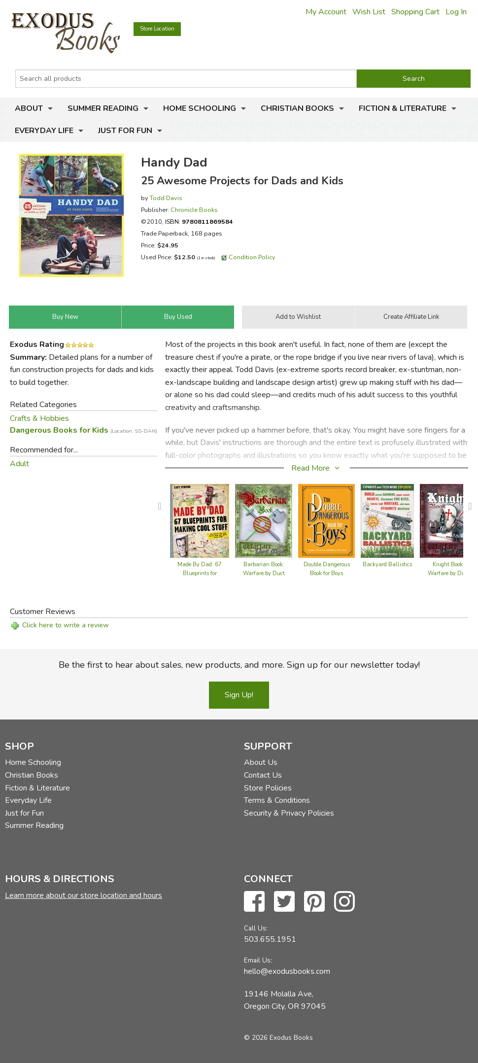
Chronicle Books (194, 210)
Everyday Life (44, 130)
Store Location (157, 29)
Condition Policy (252, 257)
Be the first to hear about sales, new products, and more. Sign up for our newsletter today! (239, 665)
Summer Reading (103, 108)
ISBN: (199, 221)
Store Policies (268, 788)
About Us (260, 762)
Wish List (368, 11)
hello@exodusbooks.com (287, 971)
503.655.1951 (270, 939)
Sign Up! (239, 694)
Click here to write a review (65, 625)
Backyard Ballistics (387, 564)
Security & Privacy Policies (289, 813)
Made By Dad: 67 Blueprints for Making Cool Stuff (200, 573)
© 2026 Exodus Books (278, 1037)
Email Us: (258, 960)
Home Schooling (199, 108)
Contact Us (263, 775)
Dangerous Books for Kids (83, 430)
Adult (19, 463)
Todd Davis (166, 198)
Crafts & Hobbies (39, 418)
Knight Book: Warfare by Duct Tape (449, 573)
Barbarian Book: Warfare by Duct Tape (264, 573)
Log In (456, 11)
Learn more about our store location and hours (83, 895)
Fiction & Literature (402, 108)
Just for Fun (125, 130)
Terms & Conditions (277, 800)
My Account (326, 11)
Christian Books (297, 108)
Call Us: (256, 928)
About (29, 108)
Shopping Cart (415, 11)
